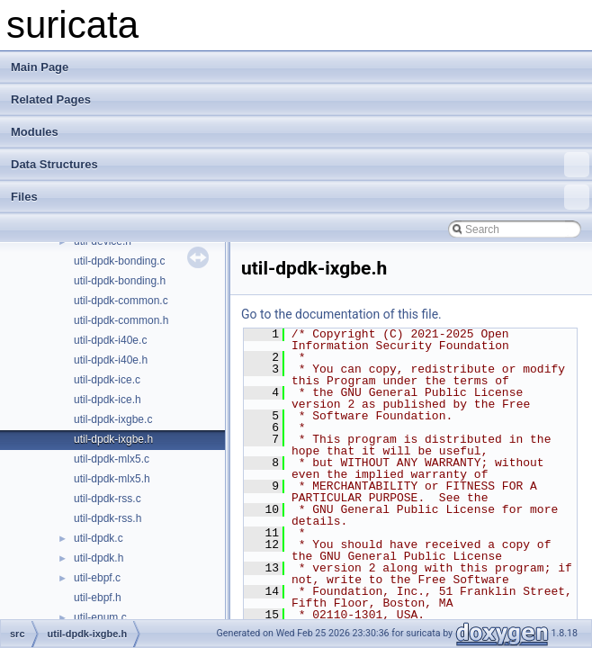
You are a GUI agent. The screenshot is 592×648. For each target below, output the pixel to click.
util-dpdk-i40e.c (110, 340)
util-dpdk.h (98, 558)
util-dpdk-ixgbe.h (113, 439)
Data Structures (300, 164)
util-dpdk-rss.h (107, 518)
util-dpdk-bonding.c (119, 261)
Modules (34, 132)
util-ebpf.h (97, 597)
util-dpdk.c (98, 538)
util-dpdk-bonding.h (120, 280)
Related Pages (51, 99)
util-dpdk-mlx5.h (112, 478)
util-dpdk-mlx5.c (111, 459)
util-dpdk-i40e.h (111, 360)
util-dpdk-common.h (121, 320)
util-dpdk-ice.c (107, 380)
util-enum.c (100, 617)
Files (300, 197)
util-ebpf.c (97, 578)
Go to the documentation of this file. (341, 314)
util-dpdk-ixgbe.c (113, 419)
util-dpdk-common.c (121, 300)
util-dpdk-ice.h (107, 399)
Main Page (39, 67)
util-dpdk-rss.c (107, 498)
